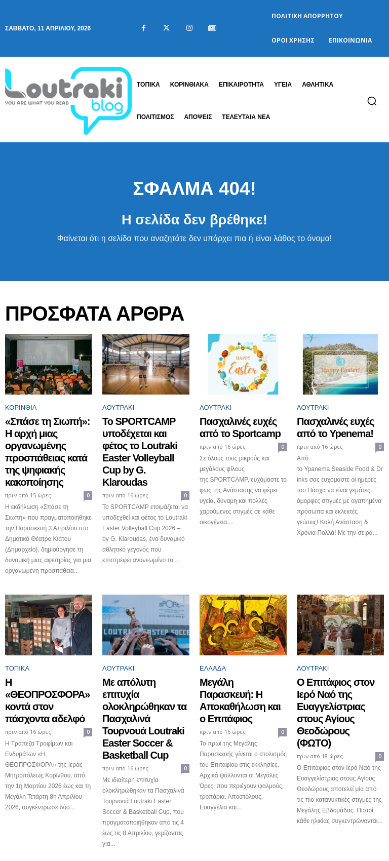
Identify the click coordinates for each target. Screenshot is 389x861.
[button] (372, 101)
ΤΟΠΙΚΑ (17, 637)
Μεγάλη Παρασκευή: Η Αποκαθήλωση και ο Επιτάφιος (235, 658)
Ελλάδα (213, 637)
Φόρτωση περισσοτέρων (195, 809)
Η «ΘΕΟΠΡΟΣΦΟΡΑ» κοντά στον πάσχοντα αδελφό (39, 658)
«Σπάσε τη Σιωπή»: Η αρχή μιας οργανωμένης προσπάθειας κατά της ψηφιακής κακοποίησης (48, 438)
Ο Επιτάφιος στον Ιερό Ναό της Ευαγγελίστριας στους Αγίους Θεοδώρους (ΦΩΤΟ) (339, 663)
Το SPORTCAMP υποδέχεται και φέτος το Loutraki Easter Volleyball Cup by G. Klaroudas (141, 438)
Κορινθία (20, 412)
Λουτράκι (118, 412)
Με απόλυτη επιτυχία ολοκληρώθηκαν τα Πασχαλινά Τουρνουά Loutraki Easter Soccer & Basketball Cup (141, 667)
